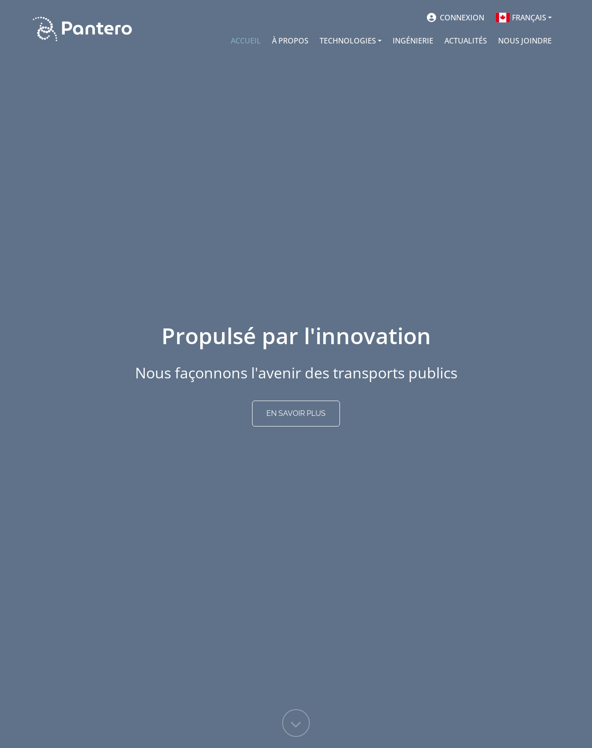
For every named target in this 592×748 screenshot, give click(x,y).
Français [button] (520, 17)
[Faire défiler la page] (296, 723)
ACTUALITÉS (465, 41)
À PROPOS (290, 41)
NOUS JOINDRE (525, 41)
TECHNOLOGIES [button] (348, 41)
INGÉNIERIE (413, 41)
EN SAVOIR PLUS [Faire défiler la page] (296, 413)
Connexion (461, 17)
